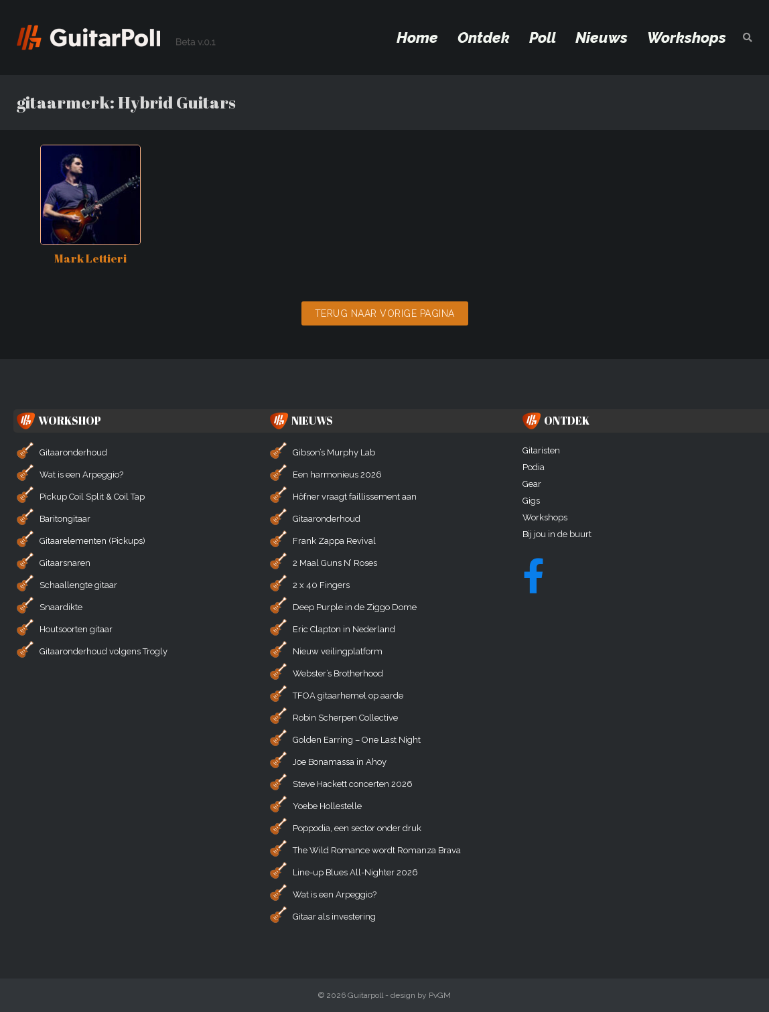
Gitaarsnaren (65, 563)
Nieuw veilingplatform (337, 651)
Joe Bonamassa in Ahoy (340, 762)
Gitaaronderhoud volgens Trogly (103, 651)
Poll (542, 37)
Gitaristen (541, 450)
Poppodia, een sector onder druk (357, 828)
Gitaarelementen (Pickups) (92, 541)
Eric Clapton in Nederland (344, 629)
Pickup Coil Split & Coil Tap (92, 497)
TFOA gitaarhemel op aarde (348, 696)
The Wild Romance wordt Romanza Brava (377, 850)
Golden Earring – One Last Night (357, 740)
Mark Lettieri (90, 258)
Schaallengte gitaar (78, 585)
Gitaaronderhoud (73, 452)
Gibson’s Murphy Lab (334, 452)
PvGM (440, 995)
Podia (533, 467)
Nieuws (601, 37)
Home (417, 37)
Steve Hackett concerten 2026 (353, 784)
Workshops (686, 37)
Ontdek (484, 37)
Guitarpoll (365, 995)
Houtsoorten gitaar (76, 629)
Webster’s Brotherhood (338, 673)
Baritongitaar (65, 519)
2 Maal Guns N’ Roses (335, 563)
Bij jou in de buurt (556, 534)
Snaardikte (61, 607)
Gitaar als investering (334, 917)
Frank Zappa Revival (334, 541)
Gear (531, 484)
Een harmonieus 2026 (337, 474)
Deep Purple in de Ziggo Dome (355, 607)
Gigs (531, 501)
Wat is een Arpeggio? (81, 474)
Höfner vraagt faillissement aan (355, 497)
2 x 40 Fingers (321, 585)
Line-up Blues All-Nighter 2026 (355, 872)
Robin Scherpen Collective (345, 718)
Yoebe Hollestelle (327, 806)
